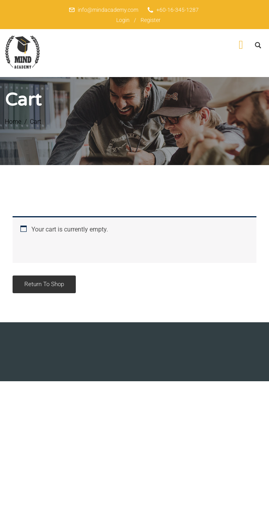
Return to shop (44, 284)
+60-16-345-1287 (177, 10)
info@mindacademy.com (108, 10)
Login (123, 20)
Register (151, 20)
